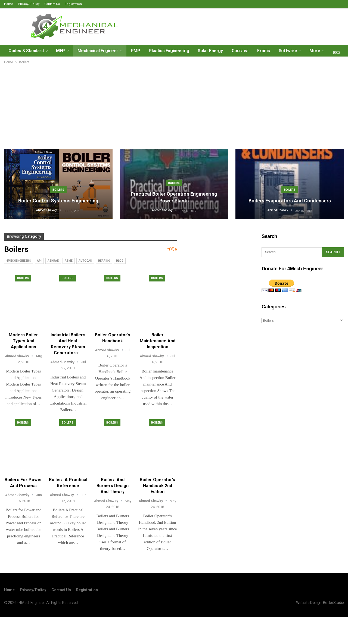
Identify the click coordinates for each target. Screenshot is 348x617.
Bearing (104, 260)
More (314, 50)
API (39, 260)
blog (119, 260)
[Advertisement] (174, 106)
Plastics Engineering (169, 50)
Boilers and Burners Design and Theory (113, 485)
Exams (263, 50)
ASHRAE (53, 260)
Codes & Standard (26, 50)
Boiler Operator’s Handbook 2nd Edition (157, 485)
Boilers (58, 189)
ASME (69, 260)
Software (288, 50)
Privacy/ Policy (28, 4)
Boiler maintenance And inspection (157, 340)
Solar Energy (210, 50)
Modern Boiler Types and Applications (23, 340)
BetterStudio (333, 602)
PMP (135, 50)
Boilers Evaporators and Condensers (289, 200)
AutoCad (85, 260)
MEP (60, 50)
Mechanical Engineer (97, 50)
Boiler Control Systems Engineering (58, 200)
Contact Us (52, 4)
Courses (240, 50)
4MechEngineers (18, 260)
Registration (73, 4)
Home (8, 4)
